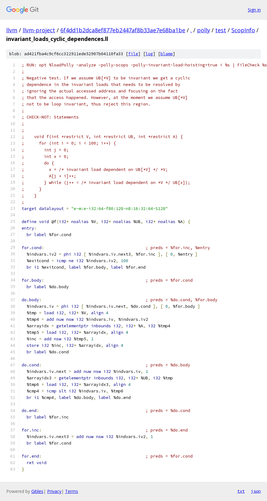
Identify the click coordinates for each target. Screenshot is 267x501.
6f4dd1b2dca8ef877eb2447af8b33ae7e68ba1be (122, 30)
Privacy (54, 491)
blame (166, 53)
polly (203, 30)
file (133, 53)
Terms (71, 491)
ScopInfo (243, 30)
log (149, 53)
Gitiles (37, 491)
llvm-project (39, 30)
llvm (11, 30)
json (256, 491)
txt (241, 491)
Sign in (254, 10)
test (220, 30)
